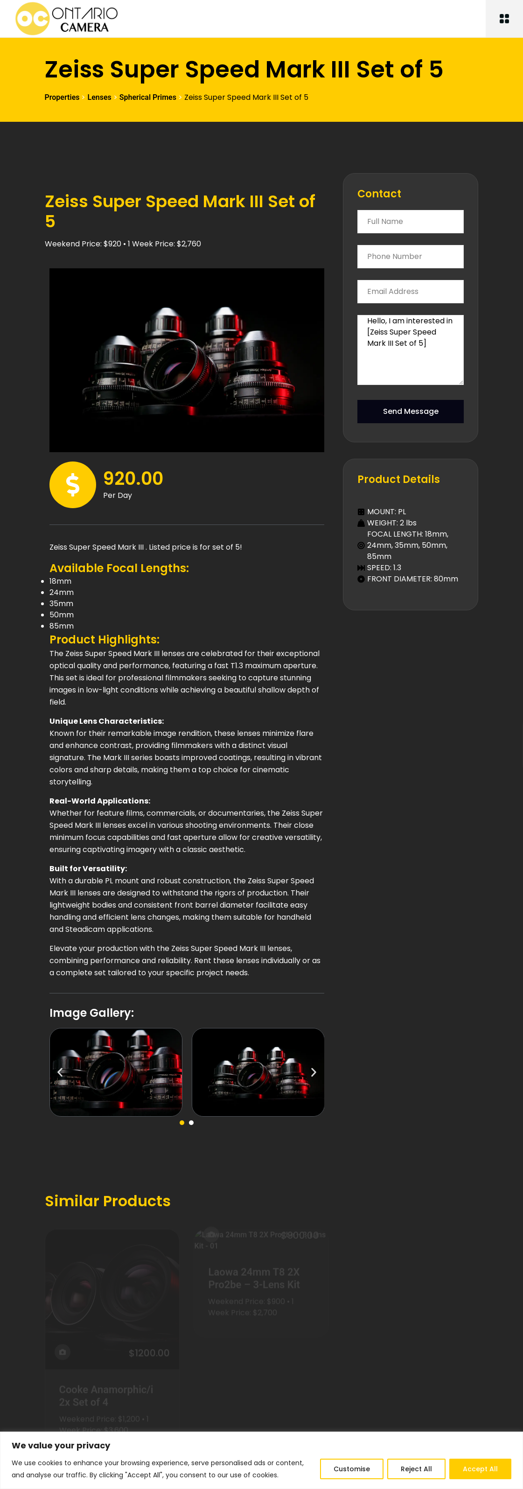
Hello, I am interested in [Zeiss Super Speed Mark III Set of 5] (410, 350)
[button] (60, 1072)
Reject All (416, 1469)
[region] (261, 1460)
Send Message (411, 411)
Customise (352, 1469)
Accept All (480, 1469)
